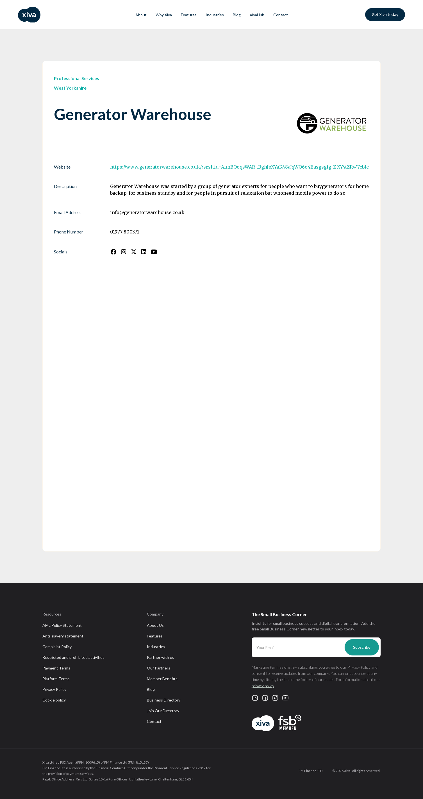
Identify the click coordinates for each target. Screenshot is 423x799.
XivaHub (257, 14)
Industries (215, 14)
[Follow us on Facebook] (113, 251)
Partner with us (160, 657)
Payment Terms (56, 668)
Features (189, 14)
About (141, 14)
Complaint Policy (57, 646)
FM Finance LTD (310, 771)
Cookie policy (54, 700)
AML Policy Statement (62, 625)
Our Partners (158, 668)
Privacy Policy (54, 689)
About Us (155, 625)
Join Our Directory (163, 710)
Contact (280, 14)
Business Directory (163, 700)
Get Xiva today (385, 14)
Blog (237, 14)
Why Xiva (164, 14)
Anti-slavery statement (62, 636)
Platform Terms (56, 678)
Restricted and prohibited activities (73, 657)
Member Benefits (162, 678)
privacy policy (263, 685)
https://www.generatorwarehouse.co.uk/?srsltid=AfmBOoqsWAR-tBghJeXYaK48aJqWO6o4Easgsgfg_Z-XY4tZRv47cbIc (239, 167)
